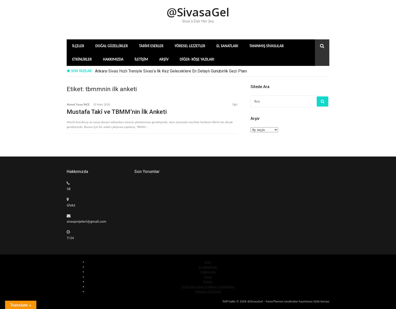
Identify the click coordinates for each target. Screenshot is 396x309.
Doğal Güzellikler (111, 46)
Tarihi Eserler (151, 46)
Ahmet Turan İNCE (78, 104)
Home (208, 277)
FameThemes (274, 301)
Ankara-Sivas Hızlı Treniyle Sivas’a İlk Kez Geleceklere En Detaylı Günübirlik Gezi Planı (171, 71)
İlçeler (78, 46)
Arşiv (163, 59)
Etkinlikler (82, 59)
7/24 (70, 238)
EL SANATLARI (208, 267)
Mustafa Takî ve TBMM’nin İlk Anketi (117, 111)
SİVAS (71, 205)
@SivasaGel (198, 12)
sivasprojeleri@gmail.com (86, 221)
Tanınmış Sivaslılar (266, 46)
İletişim (141, 59)
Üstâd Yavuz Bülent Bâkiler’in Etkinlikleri (208, 287)
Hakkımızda (113, 59)
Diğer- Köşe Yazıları (197, 59)
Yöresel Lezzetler (190, 46)
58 (68, 189)
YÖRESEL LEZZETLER (208, 291)
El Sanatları (227, 46)
